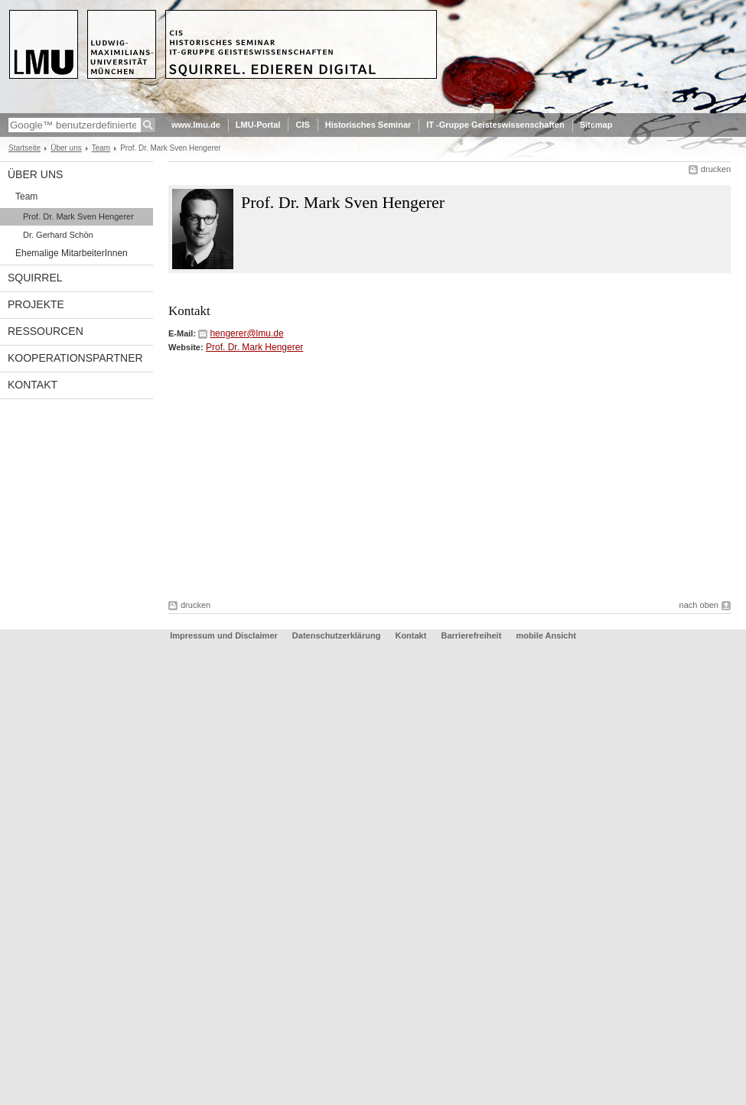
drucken (716, 169)
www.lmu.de (195, 124)
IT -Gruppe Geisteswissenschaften (495, 124)
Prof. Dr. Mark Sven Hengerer (78, 216)
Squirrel (35, 277)
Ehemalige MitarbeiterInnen (71, 253)
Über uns (66, 148)
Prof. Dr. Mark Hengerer (254, 347)
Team (101, 148)
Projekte (36, 304)
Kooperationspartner (75, 358)
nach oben (698, 604)
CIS (302, 124)
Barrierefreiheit (472, 635)
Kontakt (32, 385)
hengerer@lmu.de (246, 333)
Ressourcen (45, 331)
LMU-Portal (258, 124)
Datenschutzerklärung (336, 635)
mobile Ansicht (545, 635)
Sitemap (596, 124)
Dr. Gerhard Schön (58, 234)
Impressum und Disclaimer (224, 635)
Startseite (24, 148)
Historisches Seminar (368, 124)
